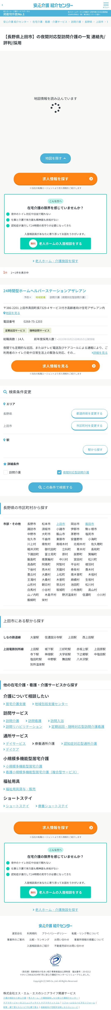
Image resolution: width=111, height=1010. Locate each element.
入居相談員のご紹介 (38, 945)
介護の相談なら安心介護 (14, 997)
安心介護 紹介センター (16, 21)
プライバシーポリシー (54, 933)
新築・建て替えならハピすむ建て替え (21, 1007)
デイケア (11, 749)
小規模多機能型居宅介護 (22, 766)
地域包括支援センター (50, 703)
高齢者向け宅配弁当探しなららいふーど (59, 1007)
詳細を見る (100, 353)
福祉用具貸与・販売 (19, 788)
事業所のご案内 (15, 939)
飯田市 (89, 524)
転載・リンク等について (85, 933)
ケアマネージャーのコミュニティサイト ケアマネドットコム (31, 1002)
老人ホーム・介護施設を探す (55, 260)
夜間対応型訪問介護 (76, 472)
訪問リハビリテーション (22, 726)
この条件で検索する (55, 487)
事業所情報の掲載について (89, 939)
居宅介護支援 (14, 703)
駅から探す (95, 449)
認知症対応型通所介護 (79, 743)
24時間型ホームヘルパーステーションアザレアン (44, 290)
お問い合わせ (61, 939)
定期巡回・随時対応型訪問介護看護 (76, 726)
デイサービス (14, 743)
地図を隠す (55, 158)
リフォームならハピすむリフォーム (78, 1002)
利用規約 (32, 933)
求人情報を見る (55, 365)
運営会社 (17, 933)
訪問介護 (76, 21)
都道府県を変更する (89, 413)
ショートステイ (16, 805)
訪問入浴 (56, 720)
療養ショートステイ (52, 805)
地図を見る (11, 313)
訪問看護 (33, 720)
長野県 (88, 21)
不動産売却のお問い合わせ (69, 945)
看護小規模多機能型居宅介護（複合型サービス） (41, 771)
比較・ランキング (39, 939)
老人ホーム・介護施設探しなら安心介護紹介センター (53, 997)
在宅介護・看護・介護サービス (50, 21)
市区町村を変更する (89, 425)
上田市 (99, 21)
